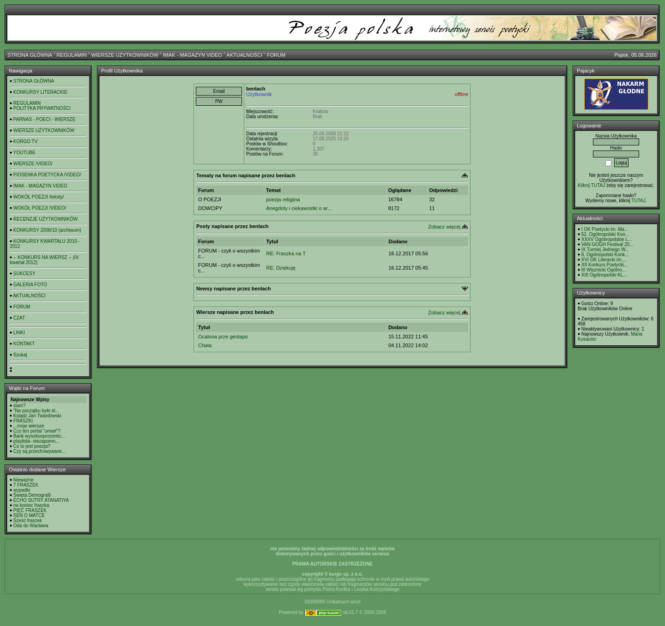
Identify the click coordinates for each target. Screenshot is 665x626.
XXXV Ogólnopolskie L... (606, 239)
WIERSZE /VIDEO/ (33, 163)
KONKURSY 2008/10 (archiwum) (47, 230)
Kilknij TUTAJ (591, 185)
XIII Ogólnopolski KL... (604, 274)
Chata (205, 345)
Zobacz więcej (444, 226)
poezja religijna (283, 199)
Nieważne (23, 479)
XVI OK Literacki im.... (604, 259)
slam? (19, 405)
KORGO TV (25, 141)
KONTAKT (24, 343)
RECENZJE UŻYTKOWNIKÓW (45, 219)
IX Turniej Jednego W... (605, 249)
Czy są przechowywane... (39, 451)
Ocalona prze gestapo (223, 336)
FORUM (276, 55)
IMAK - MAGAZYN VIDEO (192, 55)
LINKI (19, 332)
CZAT (19, 317)
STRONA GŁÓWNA (29, 55)
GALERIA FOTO (30, 284)
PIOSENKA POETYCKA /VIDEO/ (47, 174)
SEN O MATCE (29, 515)
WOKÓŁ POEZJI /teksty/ (38, 196)
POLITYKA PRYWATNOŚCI (42, 108)
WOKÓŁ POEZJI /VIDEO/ (39, 208)
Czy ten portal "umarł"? (36, 430)
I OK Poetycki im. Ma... (605, 229)
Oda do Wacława (30, 525)
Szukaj (20, 354)
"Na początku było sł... (36, 410)
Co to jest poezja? (31, 446)
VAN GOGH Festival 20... (607, 244)
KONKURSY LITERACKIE (40, 92)
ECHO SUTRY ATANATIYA (41, 500)
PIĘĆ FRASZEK (30, 510)
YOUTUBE (24, 152)
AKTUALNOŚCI (244, 55)
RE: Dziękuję (281, 268)
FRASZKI (23, 420)
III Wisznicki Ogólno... (603, 269)
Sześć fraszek (27, 520)
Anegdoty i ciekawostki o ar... (299, 208)
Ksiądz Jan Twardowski (37, 415)
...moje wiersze (28, 425)
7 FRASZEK (25, 485)
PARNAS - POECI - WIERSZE (44, 119)
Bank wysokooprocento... (39, 436)
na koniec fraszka (31, 505)
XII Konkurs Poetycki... (604, 264)
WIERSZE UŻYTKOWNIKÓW (124, 55)
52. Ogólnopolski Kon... (605, 234)
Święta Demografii (32, 495)
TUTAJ (638, 200)
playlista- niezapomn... (36, 441)
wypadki (21, 490)
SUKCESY (24, 273)
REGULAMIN (71, 55)
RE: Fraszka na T (286, 253)
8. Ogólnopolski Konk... (605, 254)
